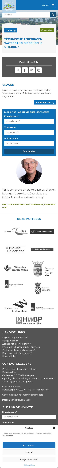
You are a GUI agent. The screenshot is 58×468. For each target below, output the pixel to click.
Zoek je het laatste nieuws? (16, 344)
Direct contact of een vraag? (17, 353)
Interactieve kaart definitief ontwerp (21, 347)
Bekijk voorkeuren (29, 459)
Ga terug (11, 30)
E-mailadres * (11, 116)
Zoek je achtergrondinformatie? (18, 350)
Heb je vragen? (10, 341)
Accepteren (29, 445)
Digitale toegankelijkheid (15, 337)
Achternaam (11, 138)
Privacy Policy (29, 465)
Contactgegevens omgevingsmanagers (22, 395)
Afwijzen (29, 452)
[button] (54, 428)
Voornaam (10, 127)
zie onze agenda (23, 381)
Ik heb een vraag (45, 102)
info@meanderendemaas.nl (16, 400)
